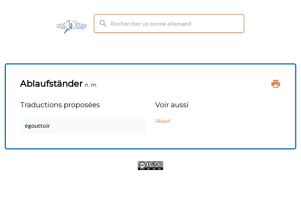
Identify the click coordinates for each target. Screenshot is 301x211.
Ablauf (162, 121)
